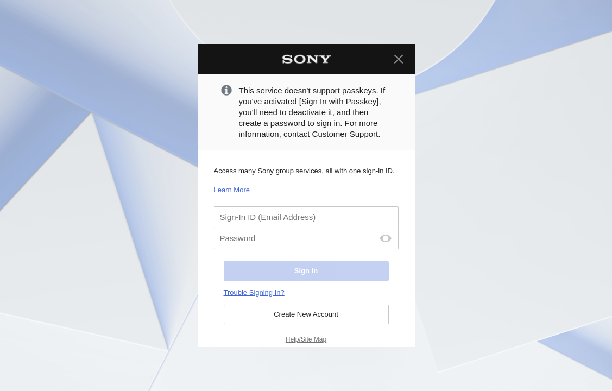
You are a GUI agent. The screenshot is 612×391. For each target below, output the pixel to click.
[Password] (306, 238)
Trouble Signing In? (254, 292)
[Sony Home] (306, 59)
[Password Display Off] (385, 238)
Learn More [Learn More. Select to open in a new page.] (232, 190)
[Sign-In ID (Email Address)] (306, 217)
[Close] (398, 59)
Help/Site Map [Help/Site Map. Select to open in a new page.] (306, 339)
